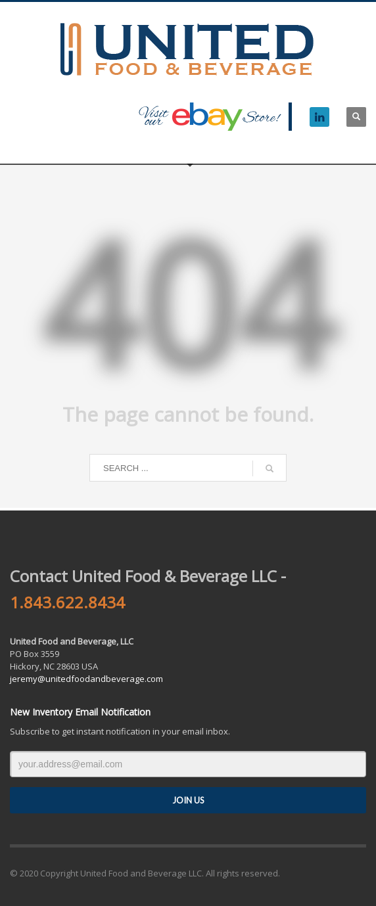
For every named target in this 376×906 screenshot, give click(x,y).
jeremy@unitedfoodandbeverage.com (86, 679)
